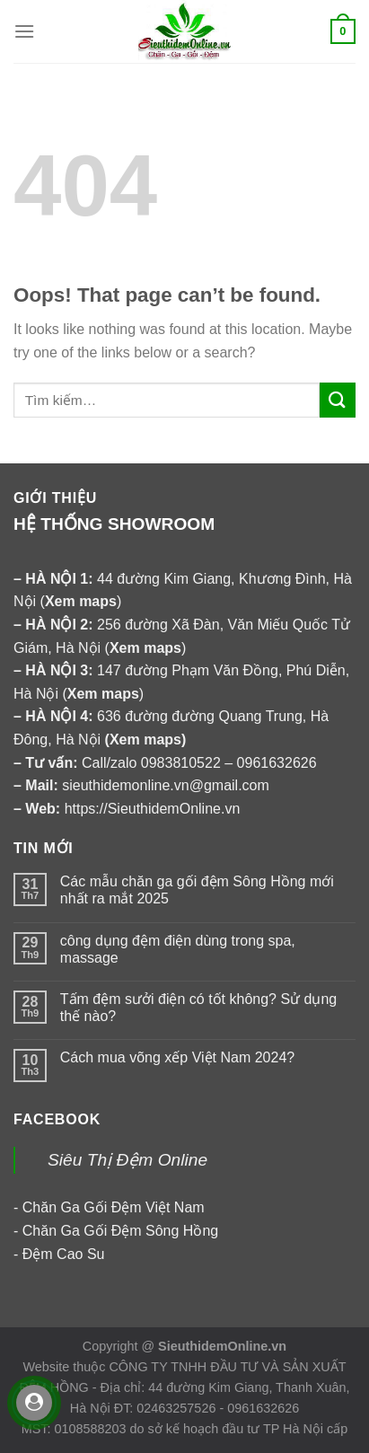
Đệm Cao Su (63, 1254)
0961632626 (277, 763)
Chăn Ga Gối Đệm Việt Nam (113, 1207)
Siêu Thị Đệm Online (127, 1159)
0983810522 (181, 763)
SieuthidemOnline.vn (222, 1346)
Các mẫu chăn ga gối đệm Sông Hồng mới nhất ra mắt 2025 (197, 890)
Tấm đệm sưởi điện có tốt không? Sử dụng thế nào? (198, 1007)
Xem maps (145, 739)
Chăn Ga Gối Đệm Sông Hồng (120, 1230)
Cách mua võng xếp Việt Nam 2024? (177, 1057)
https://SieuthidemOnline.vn (153, 808)
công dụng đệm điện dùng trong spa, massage (177, 949)
